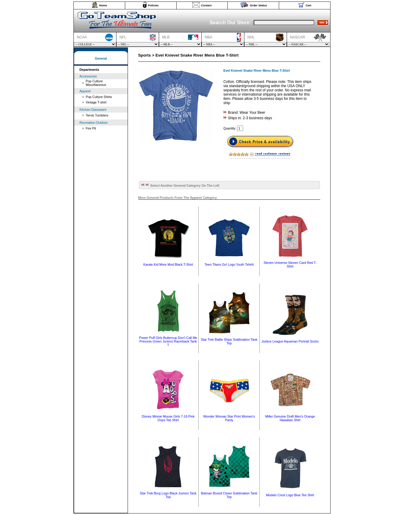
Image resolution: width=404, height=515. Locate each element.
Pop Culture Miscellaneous (96, 83)
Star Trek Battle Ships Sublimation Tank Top (229, 341)
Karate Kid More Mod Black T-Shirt (168, 264)
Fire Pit (91, 128)
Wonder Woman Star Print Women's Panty (229, 418)
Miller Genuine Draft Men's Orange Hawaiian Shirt (290, 418)
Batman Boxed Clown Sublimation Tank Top (229, 495)
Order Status (258, 5)
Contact (206, 5)
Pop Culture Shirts (99, 97)
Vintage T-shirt (96, 102)
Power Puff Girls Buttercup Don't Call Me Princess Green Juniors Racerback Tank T (168, 341)
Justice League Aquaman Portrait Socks (290, 341)
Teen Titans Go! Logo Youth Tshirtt (229, 264)
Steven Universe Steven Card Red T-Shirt (290, 264)
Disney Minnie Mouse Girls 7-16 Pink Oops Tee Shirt (168, 418)
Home (103, 5)
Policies (153, 5)
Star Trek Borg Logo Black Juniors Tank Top (168, 495)
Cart (308, 5)
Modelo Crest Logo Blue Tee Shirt (290, 495)
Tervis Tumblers (97, 115)
